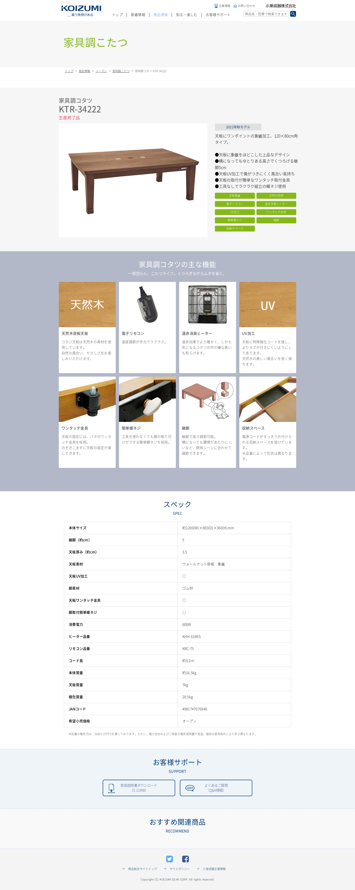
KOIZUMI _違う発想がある (81, 10)
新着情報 (138, 14)
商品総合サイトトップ (142, 869)
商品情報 (161, 14)
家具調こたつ (121, 71)
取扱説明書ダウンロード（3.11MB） (139, 788)
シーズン (101, 71)
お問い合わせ (246, 5)
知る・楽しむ (186, 14)
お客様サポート (218, 14)
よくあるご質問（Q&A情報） (216, 788)
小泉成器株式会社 (281, 6)
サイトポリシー (180, 869)
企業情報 (224, 5)
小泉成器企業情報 (214, 869)
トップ (117, 14)
